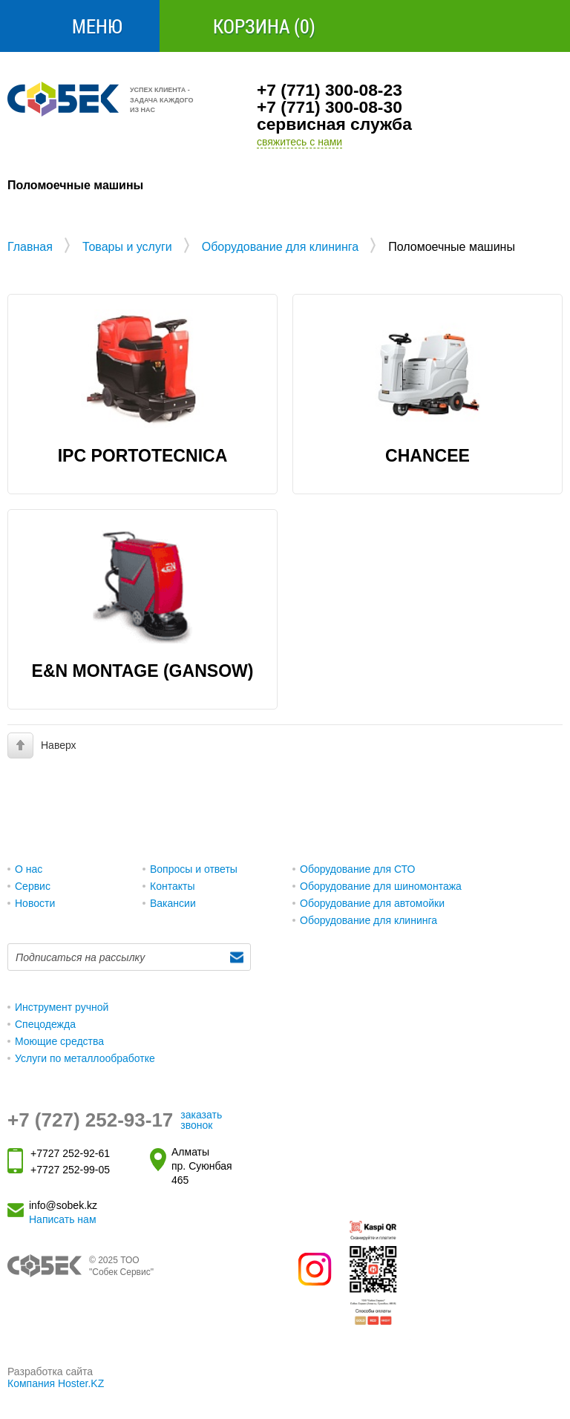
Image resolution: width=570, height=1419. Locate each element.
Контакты (172, 886)
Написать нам (62, 1219)
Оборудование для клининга (280, 246)
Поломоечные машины (451, 246)
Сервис (32, 886)
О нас (28, 869)
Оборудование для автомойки (372, 903)
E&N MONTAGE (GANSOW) (143, 671)
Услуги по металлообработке (85, 1058)
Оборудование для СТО (357, 869)
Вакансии (173, 903)
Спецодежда (45, 1024)
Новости (35, 903)
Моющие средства (59, 1041)
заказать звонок (201, 1120)
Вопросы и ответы (194, 869)
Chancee (427, 455)
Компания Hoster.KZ (55, 1383)
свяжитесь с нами (299, 142)
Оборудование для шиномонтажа (381, 886)
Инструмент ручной (61, 1007)
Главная (30, 246)
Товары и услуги (127, 246)
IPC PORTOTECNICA (143, 455)
